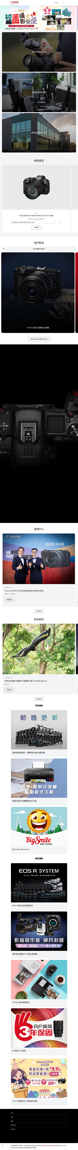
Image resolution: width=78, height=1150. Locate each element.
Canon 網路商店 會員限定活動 (24, 1098)
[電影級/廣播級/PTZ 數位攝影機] (39, 928)
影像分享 (7, 683)
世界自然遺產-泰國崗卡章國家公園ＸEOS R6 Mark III (26, 679)
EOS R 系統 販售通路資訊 (22, 903)
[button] (34, 28)
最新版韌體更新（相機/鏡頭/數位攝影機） (29, 750)
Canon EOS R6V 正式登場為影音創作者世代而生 (24, 590)
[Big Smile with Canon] (39, 824)
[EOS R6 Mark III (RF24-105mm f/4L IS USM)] (36, 199)
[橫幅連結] (39, 17)
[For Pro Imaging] (39, 52)
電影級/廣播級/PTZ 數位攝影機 (24, 951)
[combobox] (36, 222)
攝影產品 (7, 596)
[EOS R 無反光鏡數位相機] (38, 292)
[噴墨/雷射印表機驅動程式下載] (39, 775)
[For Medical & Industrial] (39, 132)
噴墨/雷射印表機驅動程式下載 (24, 798)
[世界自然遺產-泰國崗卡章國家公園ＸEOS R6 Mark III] (39, 657)
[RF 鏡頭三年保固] (39, 1025)
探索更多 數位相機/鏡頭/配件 (39, 339)
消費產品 (56, 2)
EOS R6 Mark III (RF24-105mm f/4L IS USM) (36, 215)
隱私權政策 (51, 1145)
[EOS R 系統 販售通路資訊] (39, 880)
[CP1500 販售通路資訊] (39, 977)
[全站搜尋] (63, 2)
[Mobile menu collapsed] (66, 2)
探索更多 (39, 610)
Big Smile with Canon (20, 846)
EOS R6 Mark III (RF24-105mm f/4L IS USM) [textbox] (23, 222)
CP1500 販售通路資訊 (21, 999)
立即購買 (36, 227)
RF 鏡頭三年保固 (19, 1048)
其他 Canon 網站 (17, 1141)
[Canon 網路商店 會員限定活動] (39, 1075)
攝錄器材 (13, 596)
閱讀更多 (9, 600)
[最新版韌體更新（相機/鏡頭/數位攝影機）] (39, 727)
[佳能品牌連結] (14, 2)
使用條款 (44, 1145)
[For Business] (39, 92)
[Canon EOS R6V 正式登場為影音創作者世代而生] (39, 569)
